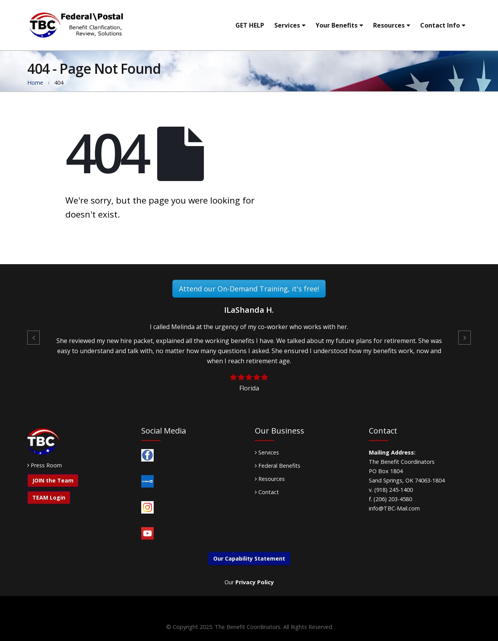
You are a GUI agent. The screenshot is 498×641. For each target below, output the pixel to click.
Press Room (46, 465)
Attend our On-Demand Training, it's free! (249, 288)
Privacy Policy (254, 582)
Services (287, 25)
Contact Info (440, 25)
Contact (267, 492)
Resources (389, 25)
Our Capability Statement (249, 558)
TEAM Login (48, 497)
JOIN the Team (53, 480)
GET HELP (249, 25)
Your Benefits (337, 25)
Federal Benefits (277, 465)
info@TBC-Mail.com (394, 508)
